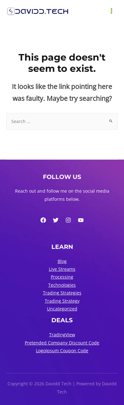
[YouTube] (81, 220)
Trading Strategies (62, 293)
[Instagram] (68, 220)
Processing (62, 277)
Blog (62, 261)
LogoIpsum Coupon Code (62, 350)
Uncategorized (62, 309)
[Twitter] (56, 220)
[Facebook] (43, 220)
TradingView (62, 335)
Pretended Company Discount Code (62, 343)
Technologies (62, 285)
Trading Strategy (62, 301)
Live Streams (62, 269)
